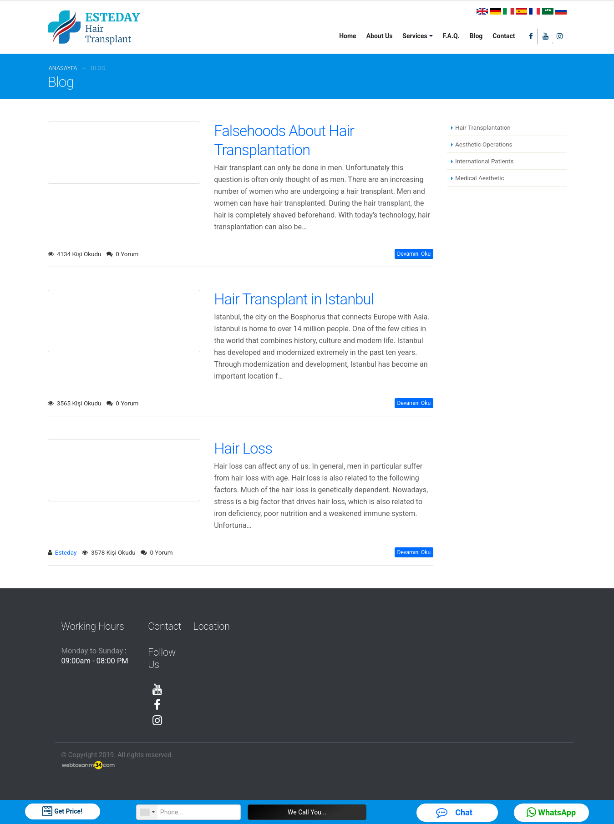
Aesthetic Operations (484, 144)
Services (414, 36)
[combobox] (147, 812)
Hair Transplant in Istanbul (294, 299)
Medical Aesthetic (479, 178)
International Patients (484, 161)
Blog (476, 36)
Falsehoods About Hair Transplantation (284, 140)
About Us (379, 36)
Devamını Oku (414, 254)
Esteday (65, 552)
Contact (503, 36)
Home (347, 36)
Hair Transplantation (483, 127)
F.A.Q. (451, 36)
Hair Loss (243, 448)
